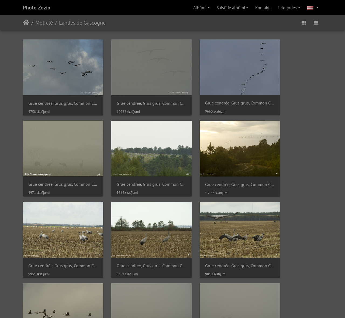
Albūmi (199, 7)
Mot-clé (44, 22)
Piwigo (156, 267)
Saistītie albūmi (230, 7)
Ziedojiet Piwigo (174, 306)
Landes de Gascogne (82, 22)
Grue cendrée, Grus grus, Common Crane (57, 95)
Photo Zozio (36, 7)
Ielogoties (287, 7)
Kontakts (263, 7)
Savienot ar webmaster (187, 267)
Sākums (26, 23)
